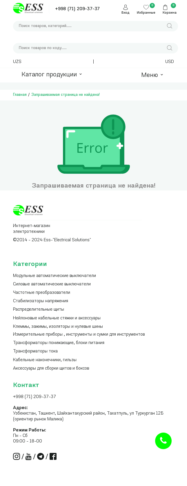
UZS (17, 62)
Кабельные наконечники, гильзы (45, 360)
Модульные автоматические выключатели (54, 276)
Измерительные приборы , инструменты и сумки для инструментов (79, 334)
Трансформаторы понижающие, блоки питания (58, 343)
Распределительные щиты (38, 309)
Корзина (170, 13)
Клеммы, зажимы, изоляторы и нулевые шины (58, 327)
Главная (20, 95)
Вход (125, 13)
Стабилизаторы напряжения (40, 301)
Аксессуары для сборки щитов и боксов (51, 368)
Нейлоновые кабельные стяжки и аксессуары (57, 318)
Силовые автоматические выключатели (52, 284)
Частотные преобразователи (41, 293)
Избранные (146, 13)
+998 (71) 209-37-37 (77, 9)
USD (169, 62)
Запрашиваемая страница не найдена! (65, 95)
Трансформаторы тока (35, 351)
